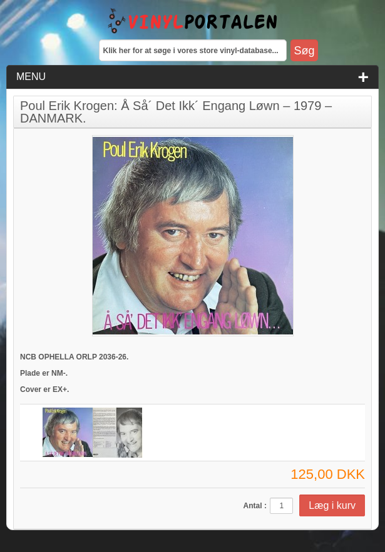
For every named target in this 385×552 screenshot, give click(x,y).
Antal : (255, 505)
